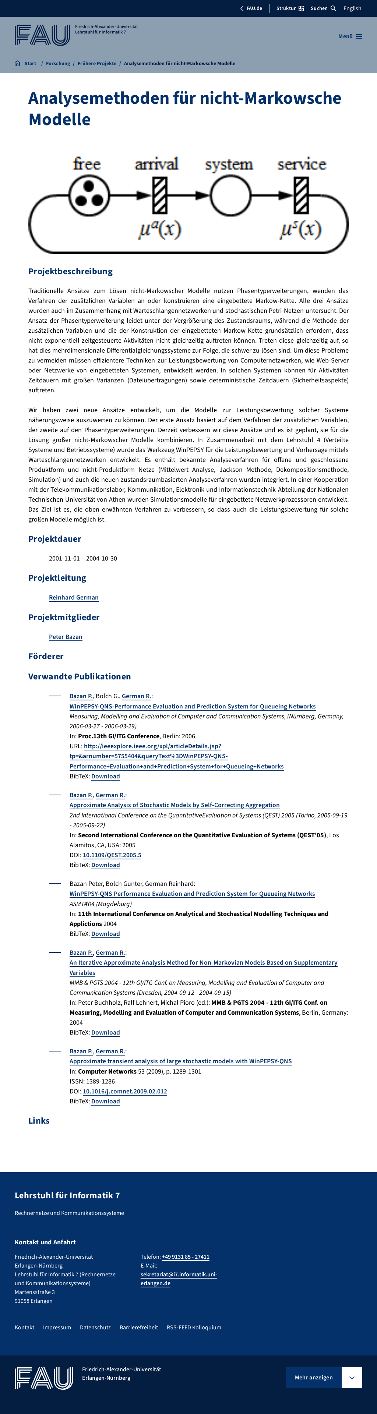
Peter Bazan (66, 636)
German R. (137, 696)
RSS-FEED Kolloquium (194, 1325)
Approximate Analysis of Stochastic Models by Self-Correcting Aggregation (176, 804)
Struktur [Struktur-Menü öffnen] (290, 8)
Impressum (57, 1325)
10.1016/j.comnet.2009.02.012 (125, 1089)
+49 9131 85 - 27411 (185, 1254)
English (352, 8)
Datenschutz (95, 1325)
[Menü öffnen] (350, 36)
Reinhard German (74, 597)
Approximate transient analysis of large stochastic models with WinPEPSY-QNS (182, 1059)
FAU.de (251, 8)
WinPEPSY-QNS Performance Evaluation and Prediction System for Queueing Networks (193, 892)
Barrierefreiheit (139, 1325)
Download (105, 775)
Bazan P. (81, 696)
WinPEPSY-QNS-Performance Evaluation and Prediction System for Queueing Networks (194, 706)
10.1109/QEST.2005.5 (112, 854)
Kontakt (24, 1325)
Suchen (324, 8)
